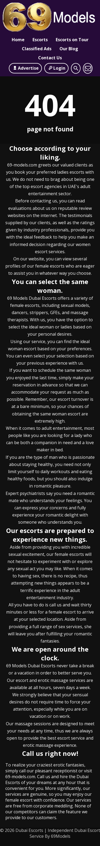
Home (18, 41)
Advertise (25, 70)
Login (56, 70)
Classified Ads (36, 50)
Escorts (40, 41)
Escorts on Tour (72, 41)
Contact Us (50, 59)
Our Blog (68, 50)
